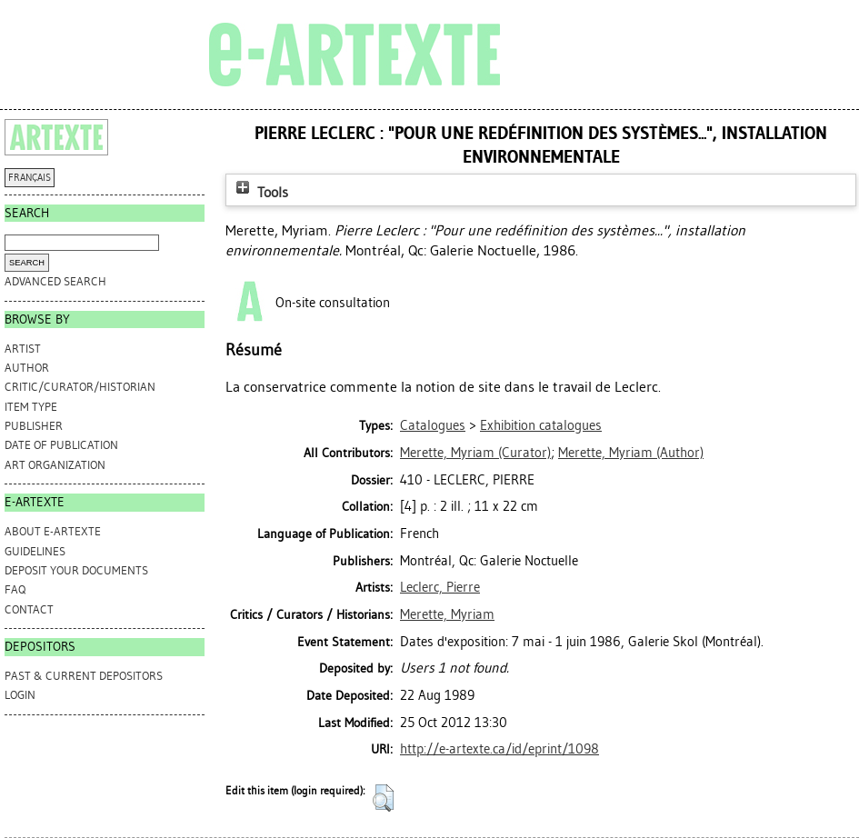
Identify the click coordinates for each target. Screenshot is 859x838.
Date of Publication (61, 445)
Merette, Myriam (447, 614)
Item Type (31, 407)
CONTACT (29, 609)
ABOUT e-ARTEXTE (53, 531)
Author (27, 367)
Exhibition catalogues (541, 425)
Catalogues (432, 425)
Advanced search (55, 281)
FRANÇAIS (29, 178)
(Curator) (475, 452)
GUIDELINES (35, 551)
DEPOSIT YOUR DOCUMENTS (76, 570)
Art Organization (55, 465)
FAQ (15, 589)
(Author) (631, 452)
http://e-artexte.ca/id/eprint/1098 (499, 749)
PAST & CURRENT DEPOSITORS (84, 676)
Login (20, 695)
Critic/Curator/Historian (80, 387)
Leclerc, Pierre (440, 587)
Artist (23, 348)
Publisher (34, 426)
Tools (260, 192)
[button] (383, 798)
